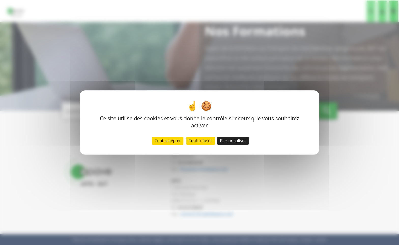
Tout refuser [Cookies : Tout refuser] (200, 141)
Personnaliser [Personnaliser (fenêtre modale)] (233, 141)
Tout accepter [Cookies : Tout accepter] (168, 141)
